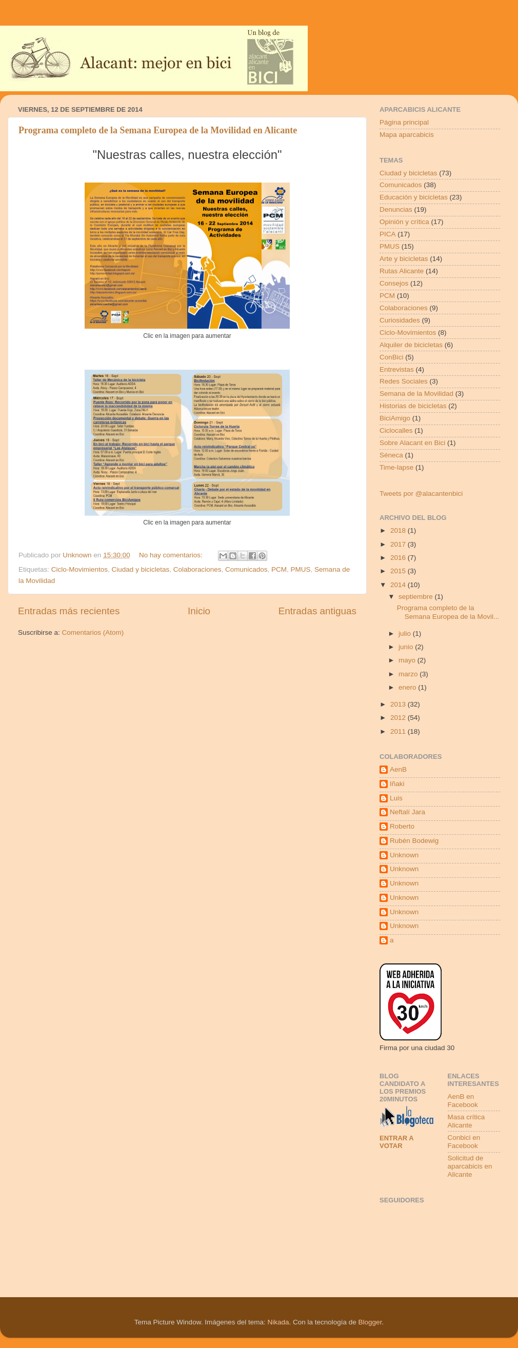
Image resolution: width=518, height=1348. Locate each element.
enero (408, 687)
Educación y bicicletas (414, 197)
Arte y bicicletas (404, 259)
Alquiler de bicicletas (411, 345)
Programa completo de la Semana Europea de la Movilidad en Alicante (157, 130)
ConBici (392, 357)
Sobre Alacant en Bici (412, 443)
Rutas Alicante (402, 271)
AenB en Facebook (463, 1101)
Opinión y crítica (404, 222)
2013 (399, 704)
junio (407, 647)
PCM (279, 569)
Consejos (394, 283)
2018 (399, 530)
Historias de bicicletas (413, 406)
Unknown (404, 855)
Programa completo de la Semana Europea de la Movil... (448, 612)
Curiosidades (400, 320)
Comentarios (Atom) (93, 632)
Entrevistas (397, 369)
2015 (399, 571)
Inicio (199, 611)
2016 (399, 557)
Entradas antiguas (317, 611)
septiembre (417, 596)
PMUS (301, 569)
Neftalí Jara (407, 812)
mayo (408, 660)
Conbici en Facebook (464, 1142)
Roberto (402, 826)
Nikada (278, 1322)
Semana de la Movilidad (416, 393)
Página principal (404, 122)
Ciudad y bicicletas (141, 569)
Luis (396, 798)
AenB (398, 769)
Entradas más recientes (68, 611)
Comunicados (246, 569)
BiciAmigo (395, 418)
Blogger (370, 1322)
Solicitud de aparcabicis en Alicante (470, 1166)
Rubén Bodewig (414, 840)
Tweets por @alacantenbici (421, 493)
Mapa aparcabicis (407, 134)
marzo (409, 674)
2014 (399, 585)
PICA (388, 234)
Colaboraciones (197, 569)
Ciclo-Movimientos (79, 569)
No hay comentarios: (172, 555)
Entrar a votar (396, 1142)
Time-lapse (396, 467)
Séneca (391, 455)
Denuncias (396, 209)
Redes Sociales (404, 381)
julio (406, 633)
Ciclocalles (396, 430)
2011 (399, 731)
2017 (399, 544)
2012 (399, 717)
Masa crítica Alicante (466, 1121)
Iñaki (397, 784)
